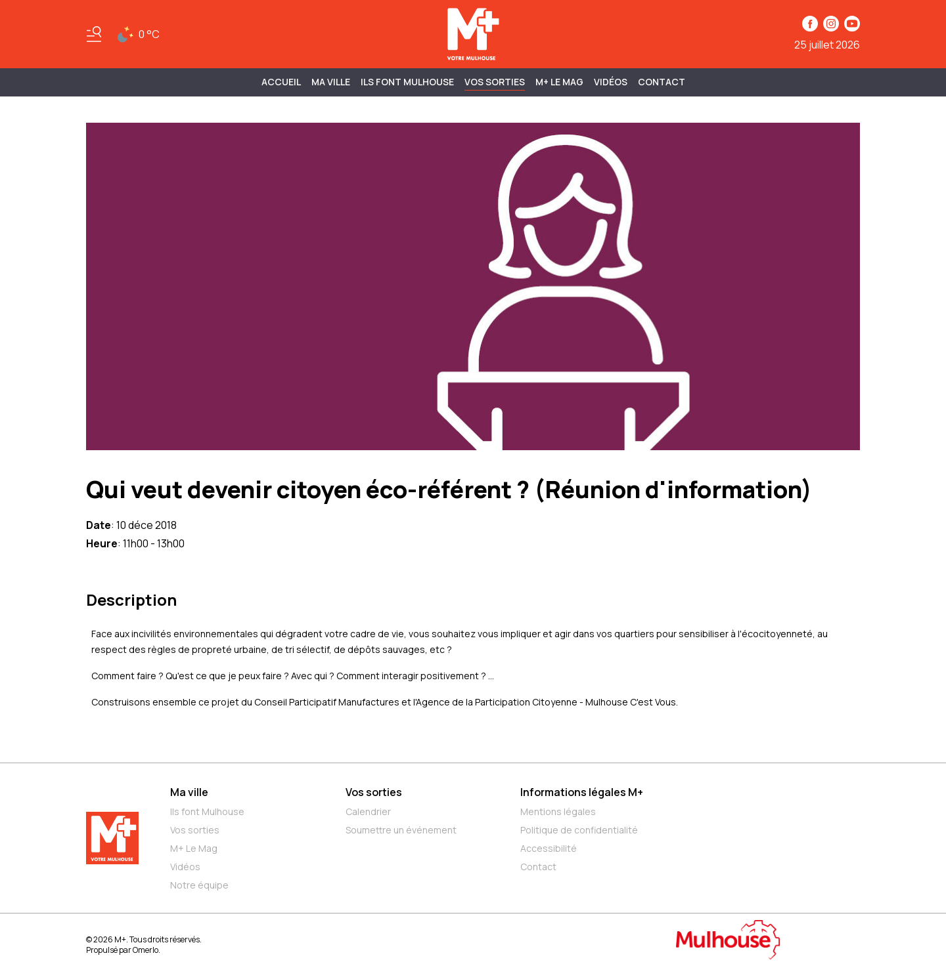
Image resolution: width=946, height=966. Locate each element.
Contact (661, 81)
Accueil (281, 81)
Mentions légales (558, 811)
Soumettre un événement (401, 830)
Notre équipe (199, 885)
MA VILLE (330, 81)
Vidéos (610, 81)
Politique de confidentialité (579, 830)
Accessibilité (548, 848)
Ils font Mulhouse (207, 811)
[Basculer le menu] (94, 34)
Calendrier (368, 811)
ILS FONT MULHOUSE (407, 81)
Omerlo (145, 950)
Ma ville (189, 792)
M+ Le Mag (559, 81)
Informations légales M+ (581, 792)
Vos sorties (494, 81)
